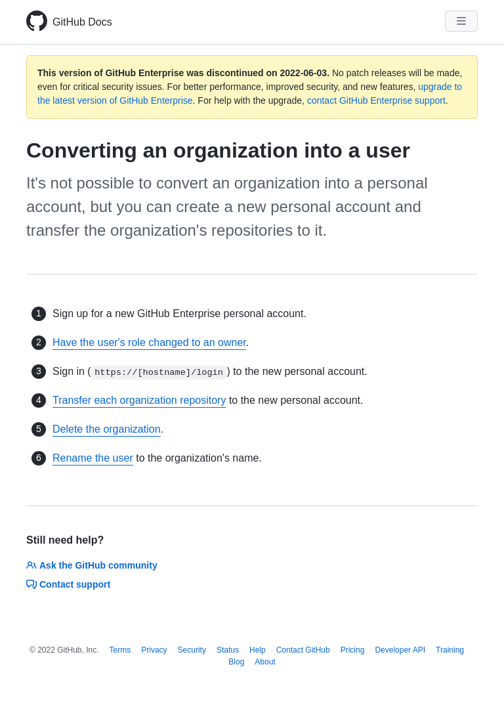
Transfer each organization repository (139, 400)
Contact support (68, 584)
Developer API (400, 650)
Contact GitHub (303, 650)
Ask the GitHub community (92, 565)
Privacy (154, 650)
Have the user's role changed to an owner (149, 342)
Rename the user (92, 458)
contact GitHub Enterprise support (376, 100)
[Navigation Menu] (461, 21)
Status (228, 650)
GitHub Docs (82, 22)
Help (257, 650)
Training (450, 650)
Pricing (353, 650)
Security (192, 650)
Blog (236, 661)
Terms (120, 650)
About (265, 661)
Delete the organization (106, 429)
